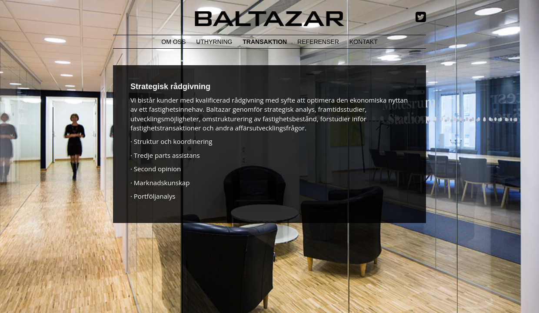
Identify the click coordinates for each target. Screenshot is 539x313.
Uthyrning (214, 41)
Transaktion (265, 41)
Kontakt (363, 41)
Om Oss (173, 41)
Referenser (318, 41)
